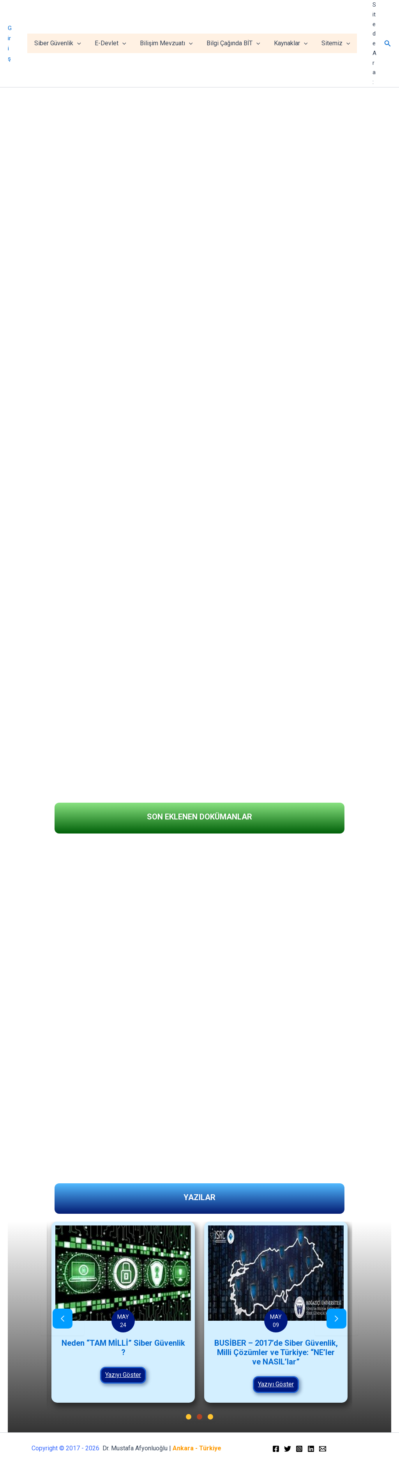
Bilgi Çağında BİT (236, 43)
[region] (199, 412)
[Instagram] (299, 1448)
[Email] (322, 1448)
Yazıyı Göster (165, 1375)
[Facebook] (275, 1448)
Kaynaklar (293, 43)
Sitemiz (336, 43)
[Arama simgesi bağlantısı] (387, 43)
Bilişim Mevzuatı (170, 43)
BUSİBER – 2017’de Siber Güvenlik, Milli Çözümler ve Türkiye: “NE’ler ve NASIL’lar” (317, 1352)
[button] (12, 770)
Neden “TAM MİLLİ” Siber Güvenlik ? (164, 1347)
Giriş (13, 43)
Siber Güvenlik (64, 43)
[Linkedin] (310, 1448)
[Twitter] (287, 1448)
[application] (84, 43)
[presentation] (62, 1319)
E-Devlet (116, 43)
